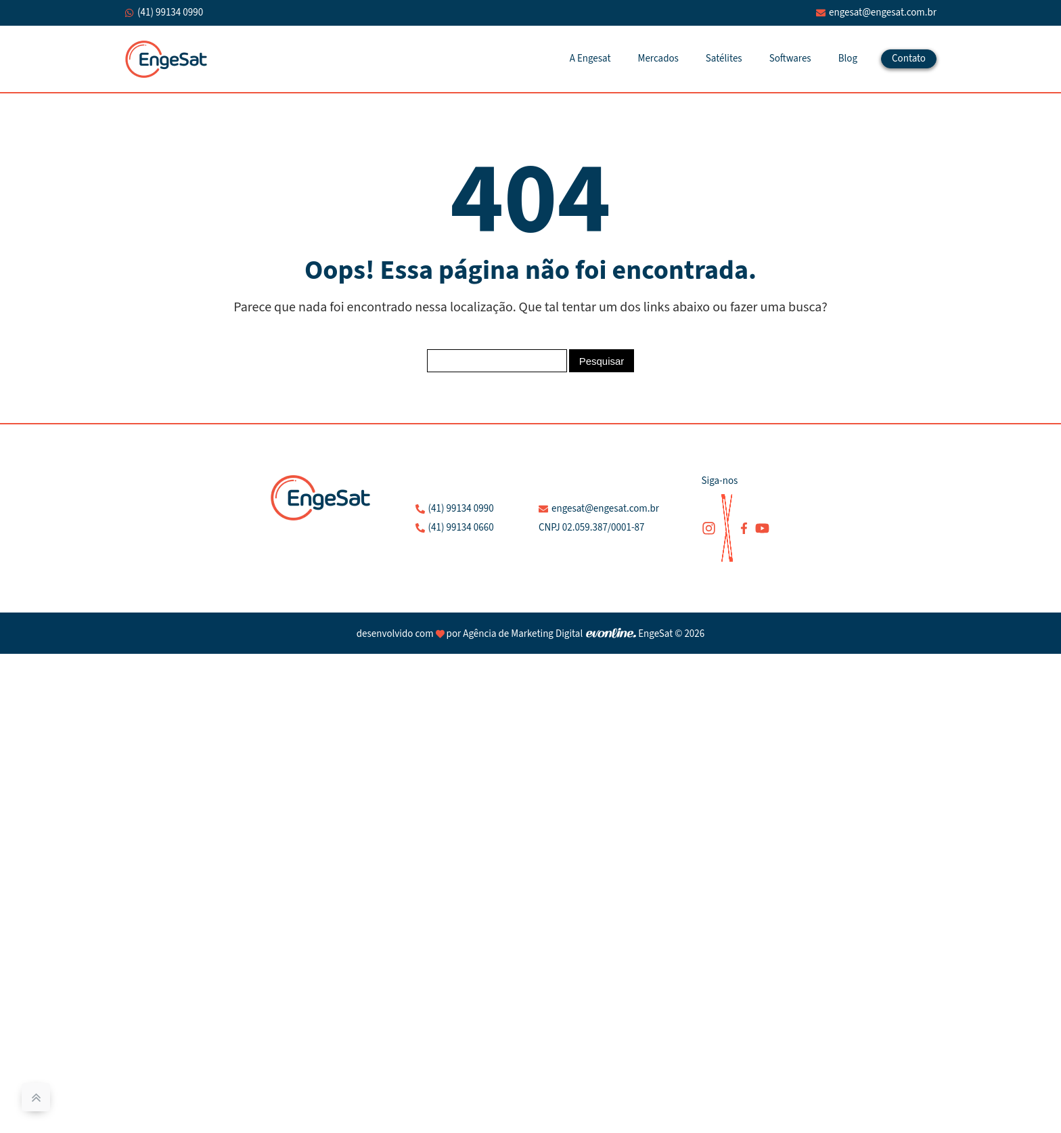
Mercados (658, 58)
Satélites (724, 58)
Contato (909, 58)
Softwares (790, 58)
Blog (847, 58)
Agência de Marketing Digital (523, 634)
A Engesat (590, 58)
